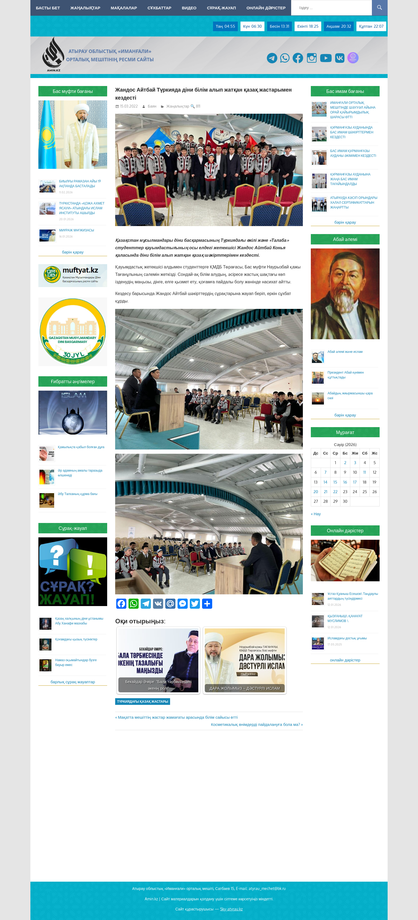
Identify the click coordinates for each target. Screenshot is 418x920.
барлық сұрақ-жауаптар (73, 681)
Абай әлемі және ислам (345, 352)
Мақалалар (124, 7)
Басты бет (48, 7)
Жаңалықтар (85, 7)
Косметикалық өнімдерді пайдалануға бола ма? (255, 724)
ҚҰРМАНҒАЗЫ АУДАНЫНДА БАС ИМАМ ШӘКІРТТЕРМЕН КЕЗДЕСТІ (351, 132)
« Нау (316, 513)
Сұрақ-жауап (221, 7)
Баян (152, 106)
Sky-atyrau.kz (231, 909)
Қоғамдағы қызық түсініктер (76, 639)
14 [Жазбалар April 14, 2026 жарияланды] (325, 482)
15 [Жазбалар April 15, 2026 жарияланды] (335, 482)
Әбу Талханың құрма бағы (77, 494)
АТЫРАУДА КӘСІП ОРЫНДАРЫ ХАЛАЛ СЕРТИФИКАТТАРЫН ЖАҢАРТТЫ (353, 202)
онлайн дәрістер (345, 660)
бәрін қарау (73, 252)
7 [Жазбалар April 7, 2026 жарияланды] (325, 472)
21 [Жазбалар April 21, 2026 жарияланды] (325, 491)
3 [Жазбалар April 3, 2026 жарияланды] (355, 462)
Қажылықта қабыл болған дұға (81, 447)
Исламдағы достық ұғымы (347, 638)
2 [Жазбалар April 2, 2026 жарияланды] (345, 462)
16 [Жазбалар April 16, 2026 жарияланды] (345, 482)
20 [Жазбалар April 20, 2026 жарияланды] (316, 491)
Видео (189, 7)
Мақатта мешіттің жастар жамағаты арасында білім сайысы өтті (178, 717)
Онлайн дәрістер (266, 7)
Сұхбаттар (159, 7)
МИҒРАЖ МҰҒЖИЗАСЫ (76, 230)
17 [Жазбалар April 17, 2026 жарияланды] (355, 482)
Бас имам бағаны (345, 91)
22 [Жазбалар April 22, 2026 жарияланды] (335, 491)
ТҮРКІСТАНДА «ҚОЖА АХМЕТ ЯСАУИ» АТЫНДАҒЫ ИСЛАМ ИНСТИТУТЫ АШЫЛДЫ (81, 208)
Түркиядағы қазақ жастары (142, 702)
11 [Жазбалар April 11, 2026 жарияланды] (364, 472)
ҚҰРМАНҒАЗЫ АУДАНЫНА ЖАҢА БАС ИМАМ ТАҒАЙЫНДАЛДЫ (350, 179)
